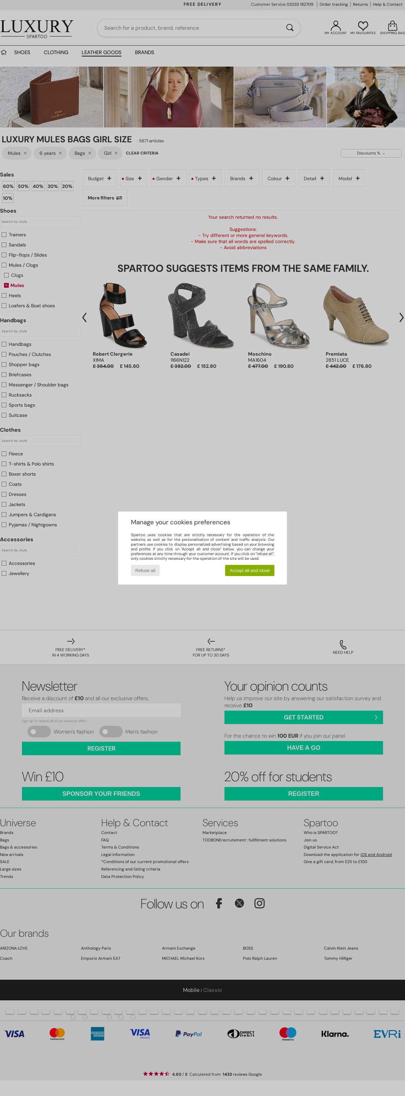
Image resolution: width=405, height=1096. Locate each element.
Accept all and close (250, 570)
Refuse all (145, 570)
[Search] (290, 28)
